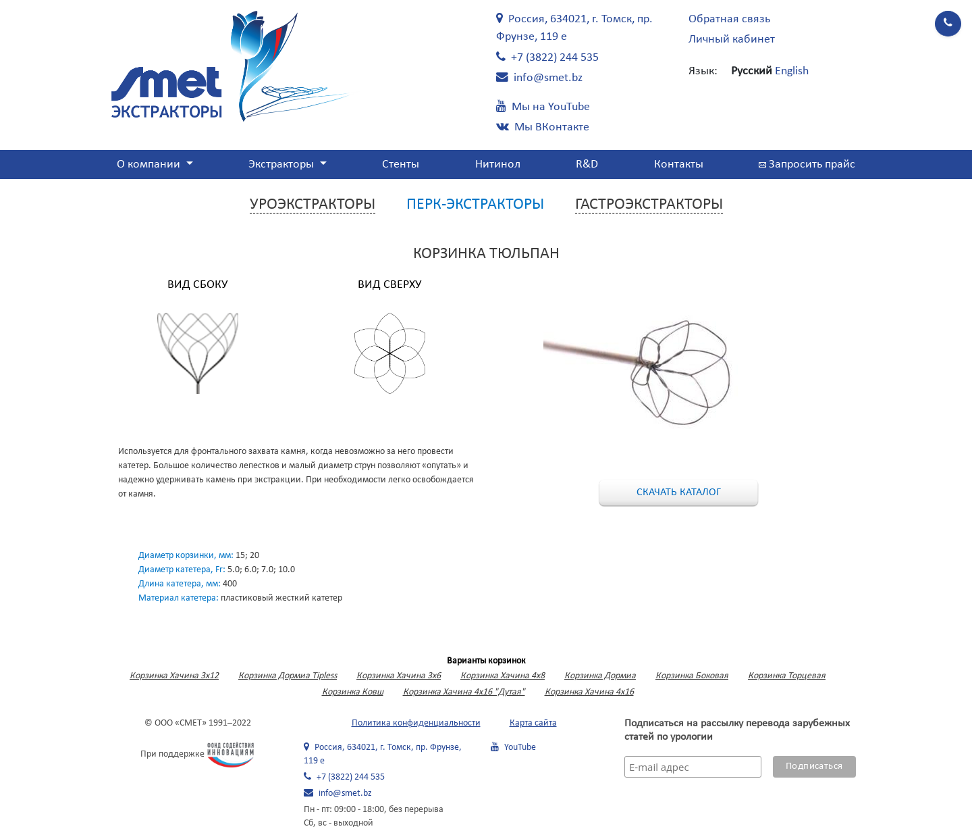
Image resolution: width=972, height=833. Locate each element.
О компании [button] (150, 164)
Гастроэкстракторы (649, 205)
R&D (587, 164)
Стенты (400, 164)
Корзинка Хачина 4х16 (589, 692)
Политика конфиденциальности (416, 723)
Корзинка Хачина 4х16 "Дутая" (464, 692)
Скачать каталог (679, 492)
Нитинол (497, 164)
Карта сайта (533, 723)
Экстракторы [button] (282, 164)
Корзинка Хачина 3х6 (398, 676)
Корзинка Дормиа (600, 676)
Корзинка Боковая (691, 676)
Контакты (678, 164)
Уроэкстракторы (312, 205)
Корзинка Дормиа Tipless (287, 676)
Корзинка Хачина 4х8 (502, 676)
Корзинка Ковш (352, 692)
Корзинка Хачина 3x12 (174, 676)
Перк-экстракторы (475, 205)
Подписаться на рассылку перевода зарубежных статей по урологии (737, 730)
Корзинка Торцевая (787, 676)
